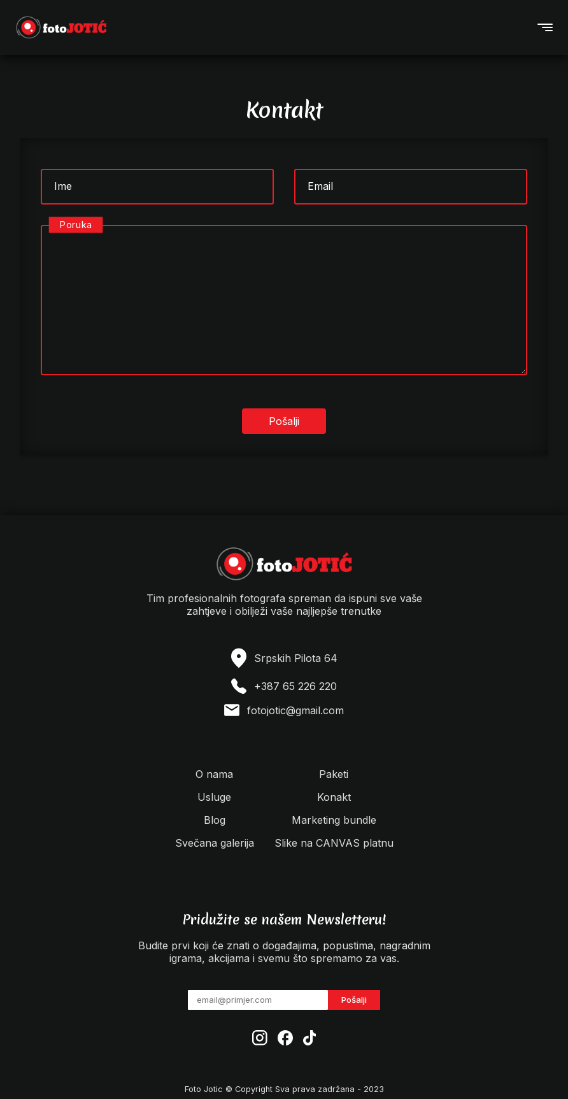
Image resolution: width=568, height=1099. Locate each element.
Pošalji (354, 1000)
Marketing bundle (334, 820)
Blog (214, 820)
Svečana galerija (214, 843)
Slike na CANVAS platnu (334, 843)
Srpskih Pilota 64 (295, 658)
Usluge (214, 797)
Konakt (334, 797)
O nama (214, 774)
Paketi (333, 774)
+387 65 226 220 (295, 686)
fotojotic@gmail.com (295, 710)
